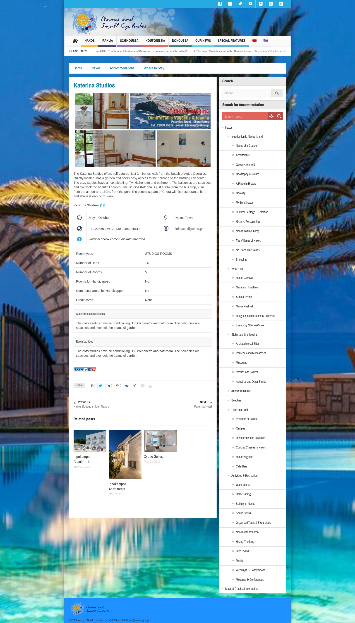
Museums (241, 363)
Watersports (243, 485)
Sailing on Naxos (245, 504)
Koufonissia (155, 43)
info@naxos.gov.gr (139, 620)
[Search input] (245, 116)
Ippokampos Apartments (117, 486)
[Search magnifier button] (279, 116)
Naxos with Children (247, 532)
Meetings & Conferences (250, 580)
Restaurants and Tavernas (250, 438)
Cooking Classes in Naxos (251, 448)
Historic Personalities (248, 222)
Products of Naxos (246, 419)
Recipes (240, 429)
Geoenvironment (245, 165)
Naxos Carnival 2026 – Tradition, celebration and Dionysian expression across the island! (141, 51)
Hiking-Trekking (245, 542)
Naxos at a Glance (246, 146)
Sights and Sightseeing (244, 335)
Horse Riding (243, 494)
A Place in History (246, 184)
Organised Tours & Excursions (253, 523)
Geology (240, 193)
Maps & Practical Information (241, 589)
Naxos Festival (244, 306)
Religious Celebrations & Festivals (255, 316)
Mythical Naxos (245, 203)
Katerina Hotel (177, 404)
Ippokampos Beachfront (82, 459)
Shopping (241, 260)
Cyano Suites (153, 456)
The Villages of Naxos (248, 241)
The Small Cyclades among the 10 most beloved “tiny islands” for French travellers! (253, 51)
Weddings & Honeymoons (250, 570)
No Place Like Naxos (248, 250)
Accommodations (122, 68)
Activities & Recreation (244, 476)
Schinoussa (129, 43)
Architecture (243, 155)
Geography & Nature (247, 174)
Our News (203, 43)
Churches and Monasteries (251, 353)
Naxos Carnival (244, 278)
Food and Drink (240, 410)
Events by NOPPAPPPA (250, 325)
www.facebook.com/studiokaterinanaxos (117, 239)
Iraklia (107, 43)
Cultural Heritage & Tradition (252, 212)
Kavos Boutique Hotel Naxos (108, 404)
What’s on (237, 269)
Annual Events (244, 297)
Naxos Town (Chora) (247, 231)
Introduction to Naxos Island (247, 137)
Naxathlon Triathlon (247, 288)
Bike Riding (242, 551)
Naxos (89, 43)
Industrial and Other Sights (251, 382)
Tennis (239, 561)
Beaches (236, 401)
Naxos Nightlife (244, 457)
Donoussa (180, 43)
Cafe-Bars (241, 467)
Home (78, 68)
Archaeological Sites (247, 344)
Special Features (231, 43)
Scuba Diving (243, 513)
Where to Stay (154, 68)
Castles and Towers (247, 372)
